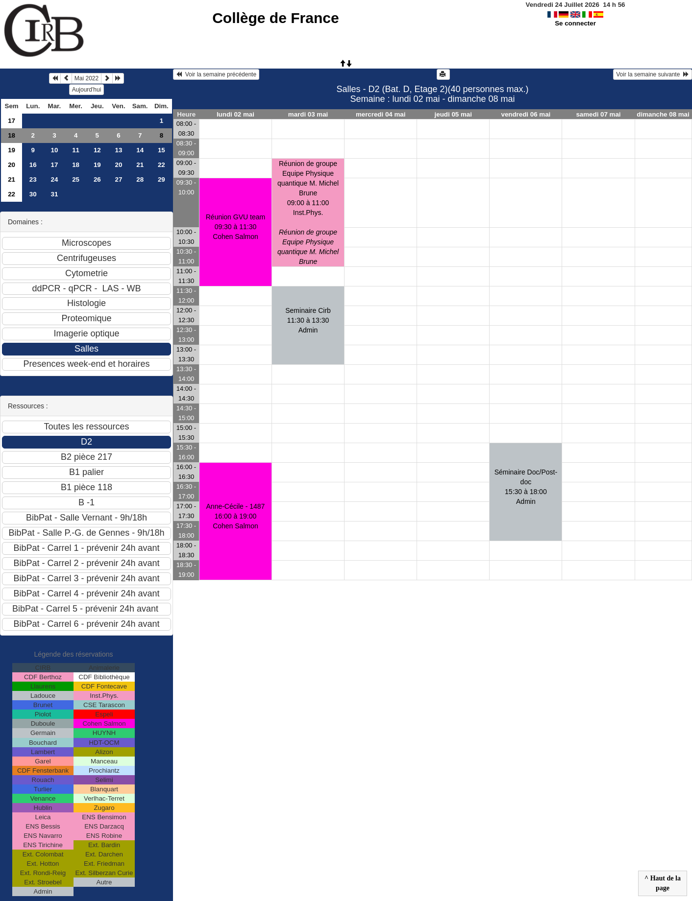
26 (97, 179)
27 (119, 179)
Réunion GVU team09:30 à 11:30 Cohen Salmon (235, 226)
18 (11, 135)
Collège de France (275, 18)
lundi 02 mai (235, 114)
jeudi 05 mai (453, 114)
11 (75, 150)
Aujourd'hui (86, 89)
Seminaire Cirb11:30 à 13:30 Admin (308, 320)
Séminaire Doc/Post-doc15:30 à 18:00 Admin (525, 486)
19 (11, 150)
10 (54, 150)
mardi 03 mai (308, 114)
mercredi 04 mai (381, 114)
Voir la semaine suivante (652, 74)
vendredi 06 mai (526, 114)
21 (140, 164)
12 (97, 150)
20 (11, 164)
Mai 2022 (86, 78)
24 (54, 179)
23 (33, 179)
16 (33, 164)
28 (140, 179)
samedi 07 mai (598, 114)
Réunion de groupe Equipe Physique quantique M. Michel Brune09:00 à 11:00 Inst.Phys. (308, 212)
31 (54, 194)
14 (140, 150)
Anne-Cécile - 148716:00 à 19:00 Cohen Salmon (235, 516)
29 (161, 179)
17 (11, 120)
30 (33, 194)
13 (119, 150)
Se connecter (575, 23)
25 (75, 179)
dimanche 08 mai (663, 114)
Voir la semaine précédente (216, 74)
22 (161, 164)
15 (161, 150)
